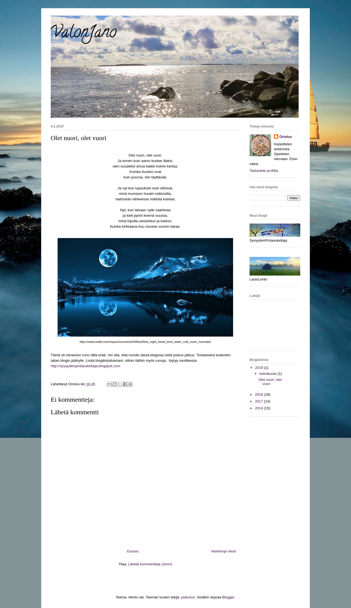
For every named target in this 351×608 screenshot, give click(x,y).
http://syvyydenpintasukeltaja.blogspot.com (85, 366)
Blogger (228, 597)
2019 (259, 368)
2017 (259, 401)
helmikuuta (268, 374)
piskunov (188, 597)
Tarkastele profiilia (264, 171)
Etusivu (133, 551)
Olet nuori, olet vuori (270, 382)
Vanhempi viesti (223, 551)
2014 (259, 408)
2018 (259, 394)
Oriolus (285, 137)
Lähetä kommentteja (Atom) (150, 564)
